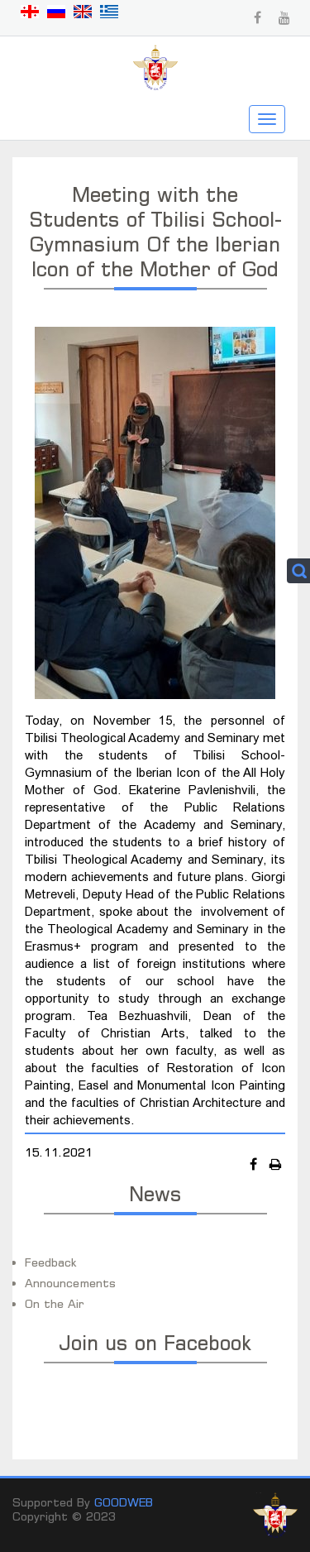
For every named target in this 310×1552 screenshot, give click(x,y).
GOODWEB (123, 1502)
